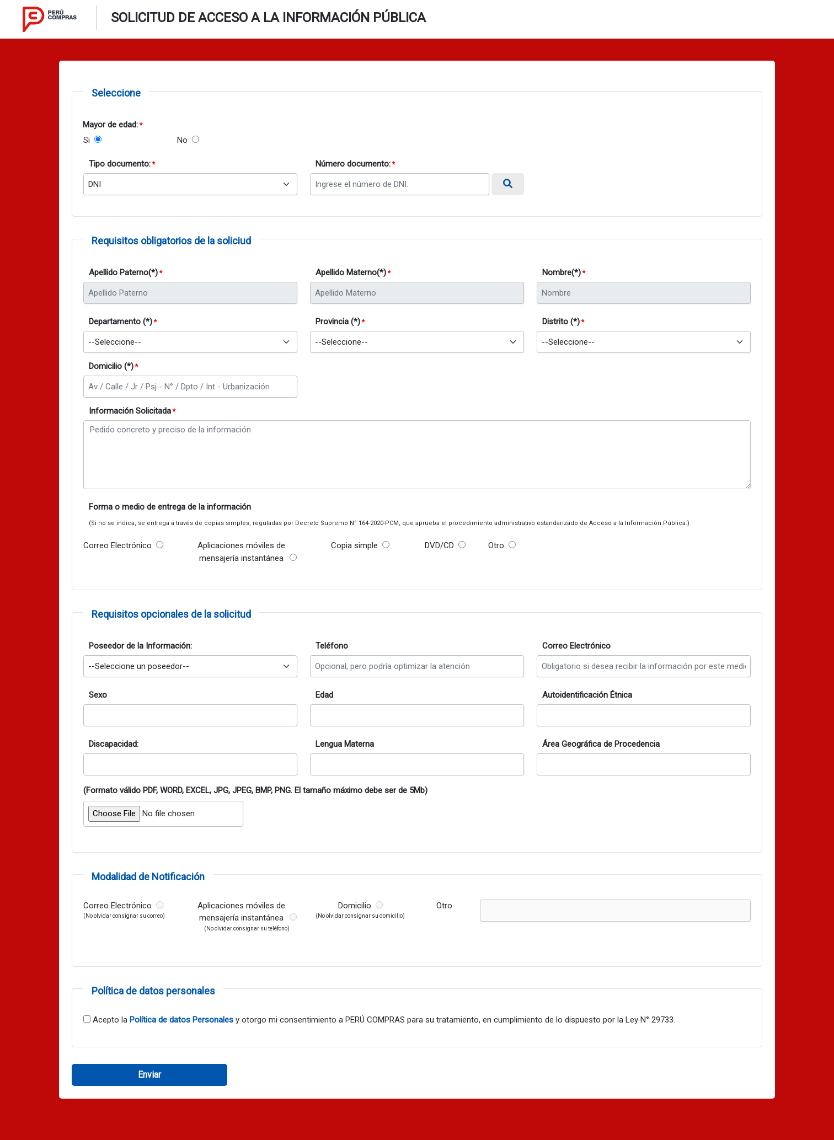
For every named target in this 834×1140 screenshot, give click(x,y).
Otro (496, 545)
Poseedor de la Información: (140, 646)
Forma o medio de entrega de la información (170, 507)
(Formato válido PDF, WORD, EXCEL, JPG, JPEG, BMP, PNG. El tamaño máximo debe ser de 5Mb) (255, 790)
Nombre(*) (561, 272)
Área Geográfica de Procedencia (601, 744)
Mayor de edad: (110, 125)
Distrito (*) (561, 322)
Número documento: (353, 164)
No (182, 140)
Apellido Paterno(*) (123, 272)
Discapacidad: (113, 744)
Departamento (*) (120, 322)
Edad (324, 695)
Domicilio (354, 906)
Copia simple (354, 545)
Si (86, 140)
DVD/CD (439, 545)
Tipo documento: (120, 164)
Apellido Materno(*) (351, 272)
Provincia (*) (338, 322)
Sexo (98, 695)
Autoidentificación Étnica (587, 695)
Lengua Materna (345, 744)
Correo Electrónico (117, 545)
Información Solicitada (130, 411)
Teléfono (332, 646)
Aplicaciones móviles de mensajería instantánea (241, 551)
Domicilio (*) (111, 366)
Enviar (149, 1074)
